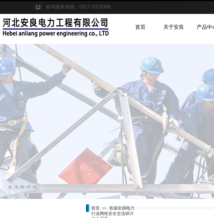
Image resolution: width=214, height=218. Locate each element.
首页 (140, 27)
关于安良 (173, 27)
